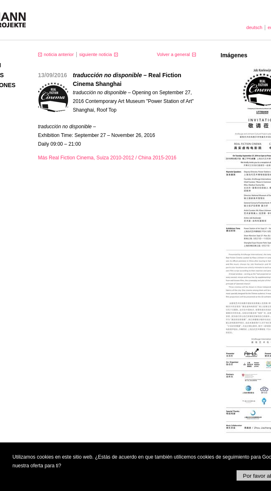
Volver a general (173, 54)
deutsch (255, 27)
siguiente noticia (95, 54)
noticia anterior (59, 54)
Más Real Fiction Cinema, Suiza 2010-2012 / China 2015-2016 (107, 158)
